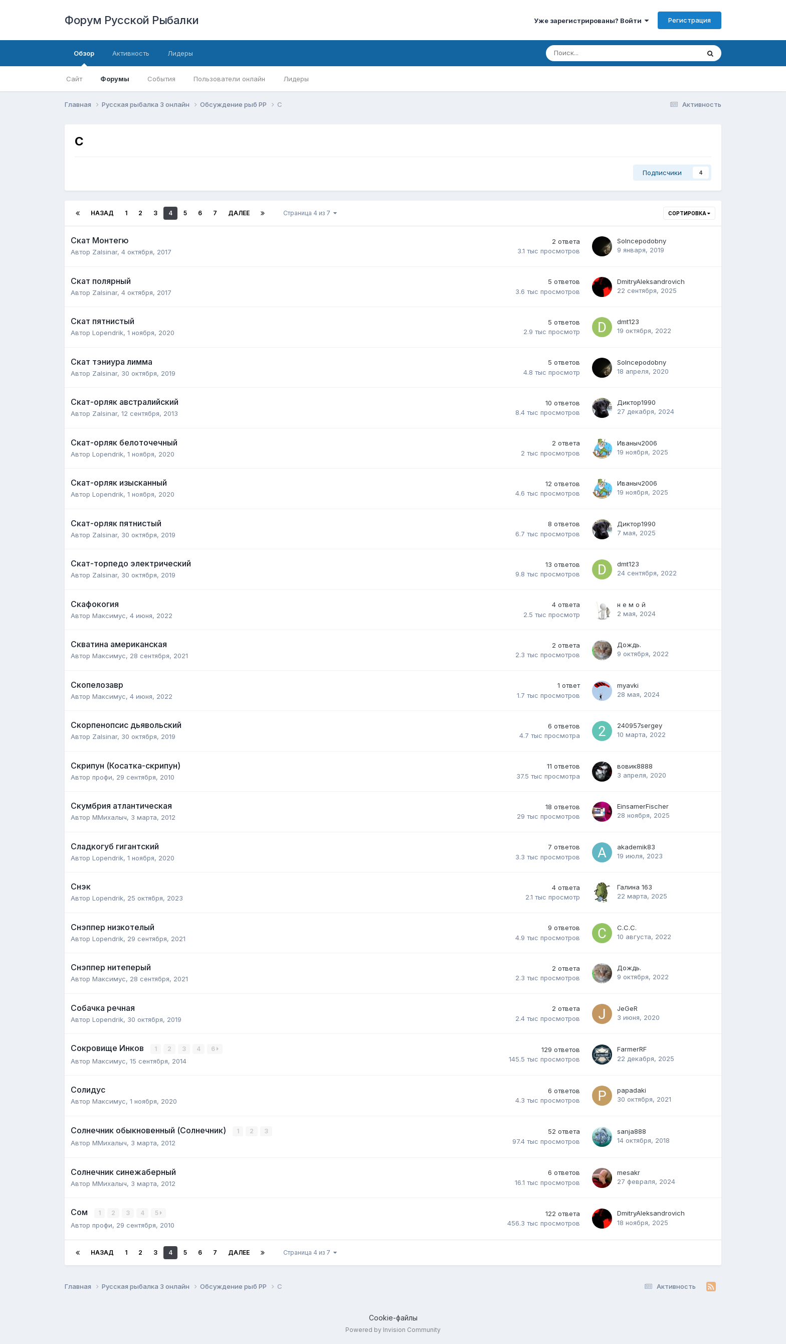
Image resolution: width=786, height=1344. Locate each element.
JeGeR (627, 1008)
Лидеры (296, 79)
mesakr (628, 1172)
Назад (102, 213)
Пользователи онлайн (229, 79)
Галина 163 (634, 887)
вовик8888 (635, 766)
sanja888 (631, 1131)
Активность (130, 53)
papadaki (631, 1090)
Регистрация (689, 20)
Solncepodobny (641, 241)
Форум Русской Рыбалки (132, 20)
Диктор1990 (636, 402)
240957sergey (639, 725)
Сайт (74, 79)
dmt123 (628, 322)
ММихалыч (109, 817)
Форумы (114, 79)
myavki (628, 685)
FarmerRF (632, 1049)
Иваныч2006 (637, 443)
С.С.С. (627, 928)
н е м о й (631, 605)
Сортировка (689, 213)
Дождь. (629, 645)
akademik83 (636, 847)
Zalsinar (104, 252)
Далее (239, 213)
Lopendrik (107, 333)
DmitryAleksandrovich (651, 281)
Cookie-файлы (393, 1316)
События (161, 79)
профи (102, 777)
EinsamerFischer (643, 806)
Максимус (109, 616)
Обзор (84, 57)
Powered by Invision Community (393, 1329)
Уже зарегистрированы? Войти (591, 21)
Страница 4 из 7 (310, 213)
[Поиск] (595, 53)
